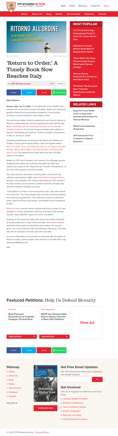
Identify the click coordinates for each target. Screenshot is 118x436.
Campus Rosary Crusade (75, 398)
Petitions (89, 14)
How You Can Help (72, 415)
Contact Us (95, 6)
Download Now (45, 408)
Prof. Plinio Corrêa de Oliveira (51, 177)
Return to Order (14, 208)
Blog (48, 14)
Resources (83, 6)
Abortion (12, 309)
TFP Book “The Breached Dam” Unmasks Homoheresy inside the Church (85, 90)
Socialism (60, 83)
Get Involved (73, 14)
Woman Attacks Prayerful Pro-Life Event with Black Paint (85, 76)
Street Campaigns (72, 411)
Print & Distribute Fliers (75, 419)
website (53, 222)
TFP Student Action (21, 83)
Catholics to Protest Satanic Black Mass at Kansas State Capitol (83, 48)
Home (24, 14)
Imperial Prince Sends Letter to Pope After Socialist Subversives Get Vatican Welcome (85, 115)
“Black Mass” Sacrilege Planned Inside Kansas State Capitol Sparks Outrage (84, 62)
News (63, 6)
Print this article (59, 56)
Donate (102, 14)
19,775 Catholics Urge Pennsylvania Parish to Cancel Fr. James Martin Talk (85, 34)
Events (72, 6)
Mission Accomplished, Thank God (84, 127)
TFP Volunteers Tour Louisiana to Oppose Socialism (83, 138)
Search (107, 6)
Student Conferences (73, 402)
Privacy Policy (42, 432)
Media (59, 14)
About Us (37, 14)
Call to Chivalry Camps (74, 406)
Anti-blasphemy (48, 309)
